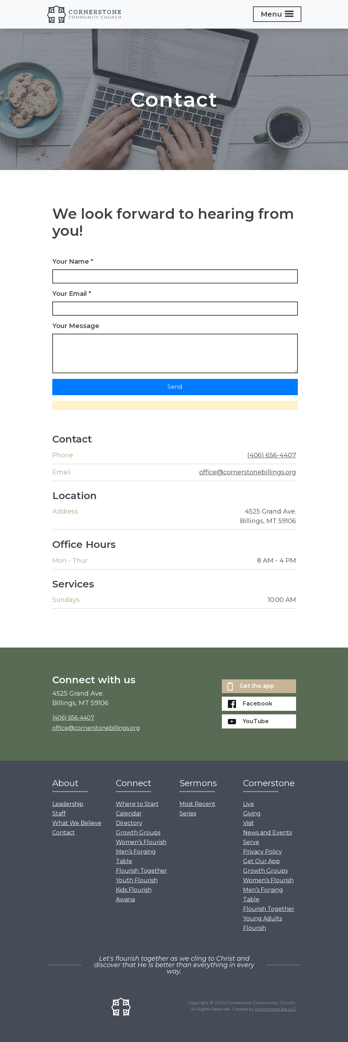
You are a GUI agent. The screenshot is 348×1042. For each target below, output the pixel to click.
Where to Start (137, 804)
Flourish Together (141, 870)
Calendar (129, 813)
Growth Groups (138, 832)
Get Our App (261, 861)
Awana (125, 899)
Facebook (250, 704)
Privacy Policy (262, 851)
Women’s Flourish (141, 842)
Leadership (67, 804)
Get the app (251, 687)
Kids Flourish (134, 889)
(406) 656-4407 (271, 455)
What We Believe (76, 823)
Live (248, 804)
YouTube (248, 721)
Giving (252, 813)
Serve (251, 842)
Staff (59, 813)
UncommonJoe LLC (275, 1009)
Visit (248, 823)
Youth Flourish (137, 880)
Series (187, 813)
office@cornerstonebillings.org (247, 472)
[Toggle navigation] (277, 14)
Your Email (71, 294)
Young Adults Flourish (262, 923)
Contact (63, 832)
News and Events (267, 832)
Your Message (75, 326)
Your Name (72, 261)
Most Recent (197, 804)
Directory (129, 823)
